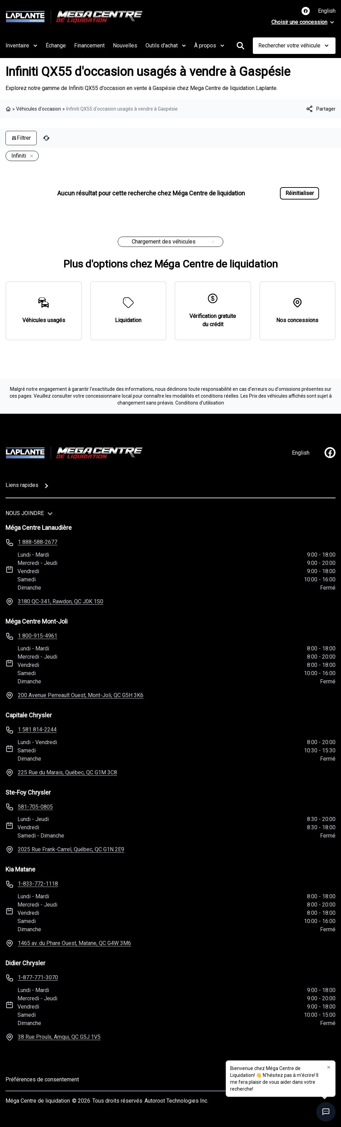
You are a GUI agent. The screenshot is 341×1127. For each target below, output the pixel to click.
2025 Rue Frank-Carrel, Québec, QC (71, 849)
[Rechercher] (240, 46)
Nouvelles (125, 45)
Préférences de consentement (42, 1079)
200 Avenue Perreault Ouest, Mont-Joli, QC (80, 695)
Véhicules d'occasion (38, 109)
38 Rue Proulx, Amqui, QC (59, 1037)
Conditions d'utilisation (199, 403)
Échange (56, 45)
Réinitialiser (299, 193)
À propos (209, 45)
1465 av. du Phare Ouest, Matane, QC (74, 943)
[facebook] (330, 452)
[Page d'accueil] (74, 453)
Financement (89, 45)
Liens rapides (21, 485)
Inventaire (21, 45)
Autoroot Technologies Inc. (176, 1100)
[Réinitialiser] (46, 138)
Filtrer (21, 138)
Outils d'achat (165, 45)
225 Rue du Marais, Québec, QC (67, 772)
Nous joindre (24, 513)
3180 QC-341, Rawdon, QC (60, 601)
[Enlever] (30, 156)
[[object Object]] (320, 109)
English (327, 11)
